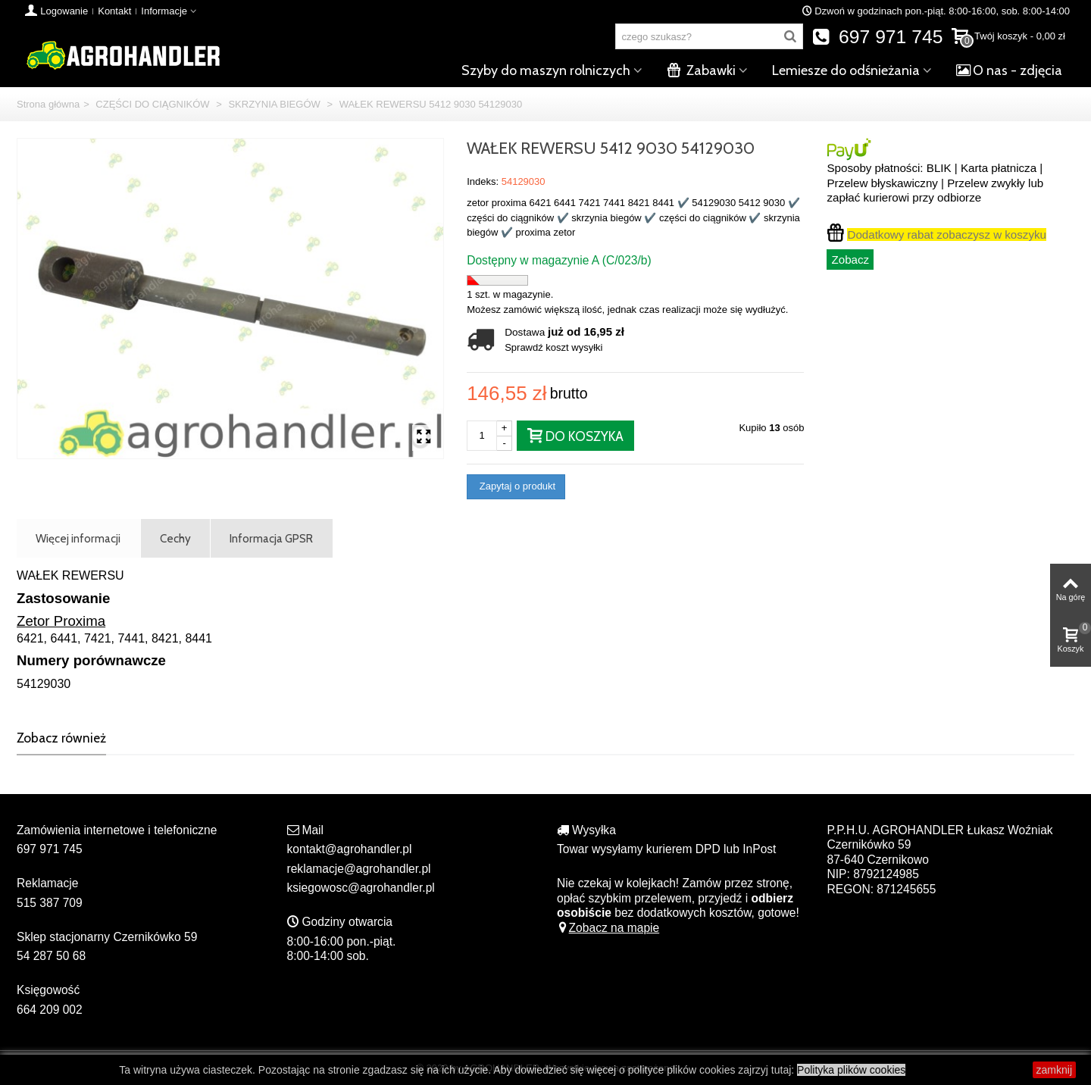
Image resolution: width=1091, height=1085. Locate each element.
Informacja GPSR (271, 538)
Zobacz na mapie (608, 927)
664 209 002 (50, 1009)
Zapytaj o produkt (516, 486)
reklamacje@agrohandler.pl (359, 868)
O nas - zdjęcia (1009, 70)
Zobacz (850, 259)
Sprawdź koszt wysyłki (553, 347)
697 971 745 (877, 37)
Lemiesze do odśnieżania (846, 70)
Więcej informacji (78, 538)
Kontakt (114, 11)
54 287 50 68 (51, 955)
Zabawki (701, 70)
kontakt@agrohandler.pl (349, 849)
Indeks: (483, 181)
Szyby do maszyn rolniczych (545, 70)
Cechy (175, 538)
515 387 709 (50, 902)
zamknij (1054, 1070)
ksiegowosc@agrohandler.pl (361, 887)
